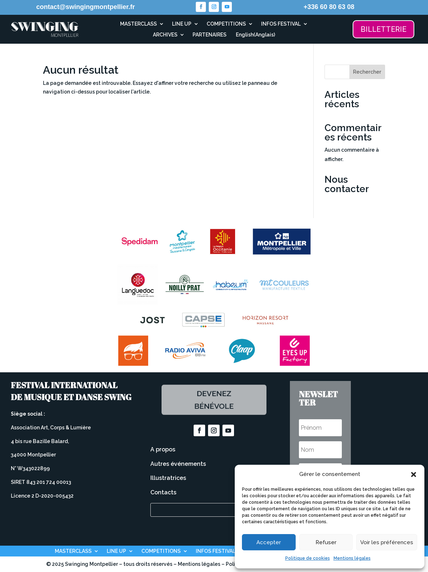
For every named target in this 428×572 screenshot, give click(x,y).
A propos (162, 449)
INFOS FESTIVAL (281, 24)
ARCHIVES (165, 35)
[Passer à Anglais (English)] (254, 36)
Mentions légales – (202, 564)
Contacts (163, 492)
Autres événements (178, 463)
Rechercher (367, 72)
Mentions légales (352, 558)
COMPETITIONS (226, 24)
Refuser (326, 542)
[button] (413, 474)
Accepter (268, 542)
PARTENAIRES (209, 35)
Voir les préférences (386, 542)
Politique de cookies (307, 558)
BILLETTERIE (383, 29)
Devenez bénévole (214, 399)
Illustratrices (168, 477)
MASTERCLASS (138, 24)
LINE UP (181, 24)
